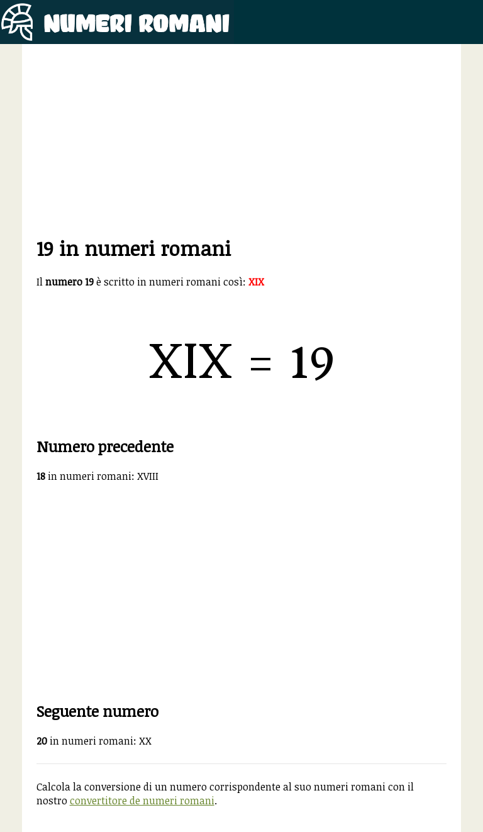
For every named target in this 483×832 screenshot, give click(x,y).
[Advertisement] (241, 146)
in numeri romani (83, 476)
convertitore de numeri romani (142, 800)
